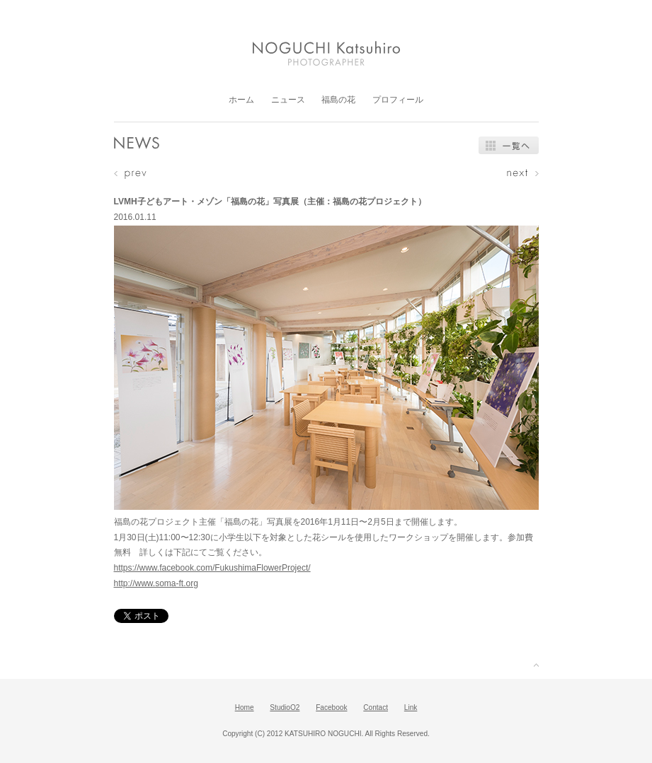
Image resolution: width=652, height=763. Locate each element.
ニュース (288, 100)
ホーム (241, 100)
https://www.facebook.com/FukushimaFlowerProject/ (212, 568)
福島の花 (338, 100)
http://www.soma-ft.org (156, 583)
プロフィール (397, 100)
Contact (375, 707)
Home (244, 707)
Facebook (331, 707)
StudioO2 (284, 707)
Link (411, 707)
